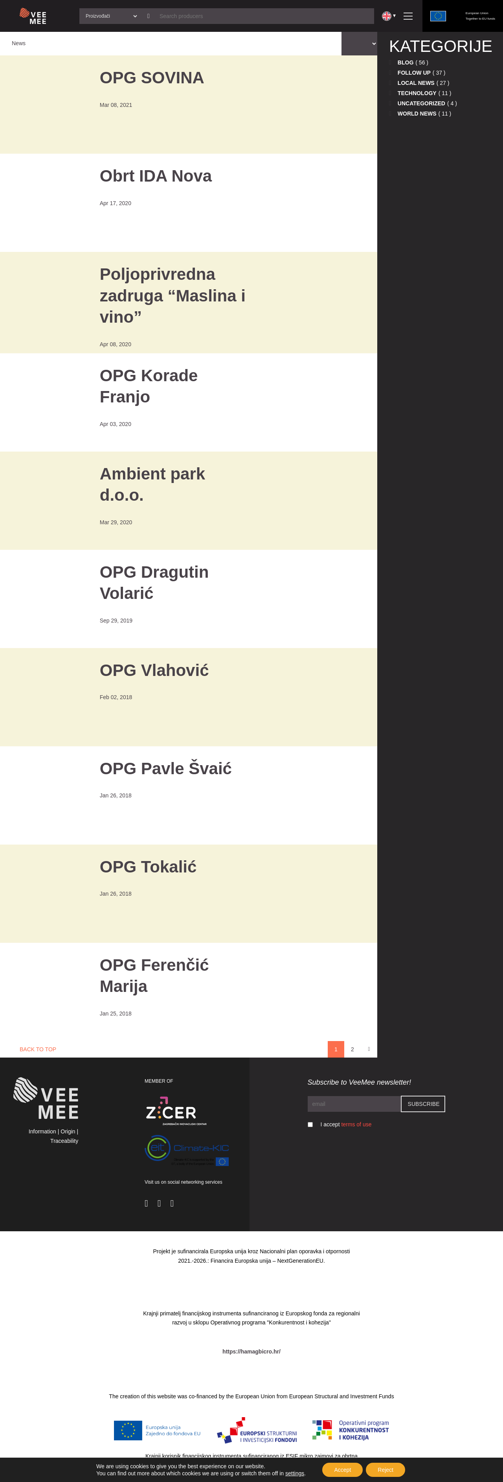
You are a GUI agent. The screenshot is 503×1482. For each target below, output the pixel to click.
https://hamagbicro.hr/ (251, 1351)
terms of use (356, 1124)
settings (294, 1473)
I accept (346, 1124)
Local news (416, 83)
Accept (342, 1470)
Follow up (414, 73)
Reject (385, 1470)
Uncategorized (421, 103)
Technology (417, 93)
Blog (405, 62)
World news (417, 113)
